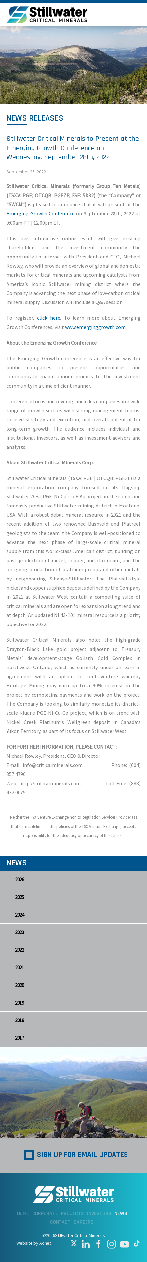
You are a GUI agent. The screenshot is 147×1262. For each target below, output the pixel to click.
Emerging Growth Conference (40, 213)
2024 (19, 915)
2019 (19, 1003)
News (120, 1213)
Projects (72, 1213)
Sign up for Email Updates (82, 1155)
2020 (19, 985)
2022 (19, 950)
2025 (19, 897)
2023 (19, 932)
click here (48, 318)
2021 (19, 967)
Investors (99, 1213)
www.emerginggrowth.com (95, 327)
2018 (19, 1020)
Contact (60, 1222)
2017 (19, 1038)
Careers (84, 1222)
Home (23, 1213)
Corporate (45, 1213)
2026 (19, 879)
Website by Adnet (33, 1243)
